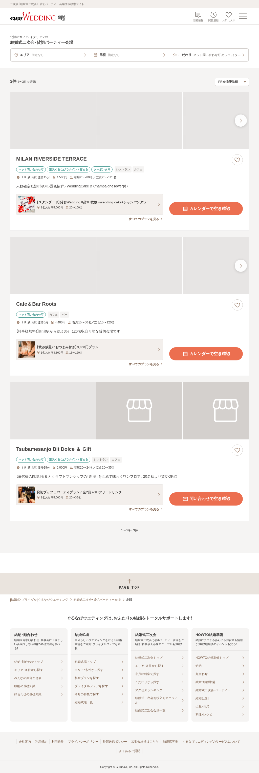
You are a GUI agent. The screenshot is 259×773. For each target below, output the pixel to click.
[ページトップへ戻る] (129, 584)
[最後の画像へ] (241, 120)
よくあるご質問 (129, 751)
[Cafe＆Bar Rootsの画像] (129, 265)
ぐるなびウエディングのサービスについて (211, 741)
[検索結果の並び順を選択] (232, 82)
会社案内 (25, 741)
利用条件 (58, 741)
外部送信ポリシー (115, 741)
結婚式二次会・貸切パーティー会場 (97, 600)
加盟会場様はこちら (145, 741)
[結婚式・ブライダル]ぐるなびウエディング (39, 600)
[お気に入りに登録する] (237, 159)
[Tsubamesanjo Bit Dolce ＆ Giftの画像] (129, 410)
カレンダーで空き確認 (206, 209)
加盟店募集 (170, 741)
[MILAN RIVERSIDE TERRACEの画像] (129, 120)
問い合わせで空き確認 (206, 499)
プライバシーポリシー (83, 741)
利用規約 (41, 741)
